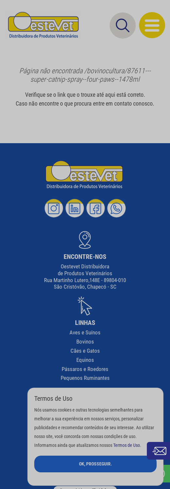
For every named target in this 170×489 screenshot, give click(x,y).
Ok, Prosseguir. (95, 463)
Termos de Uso (126, 445)
